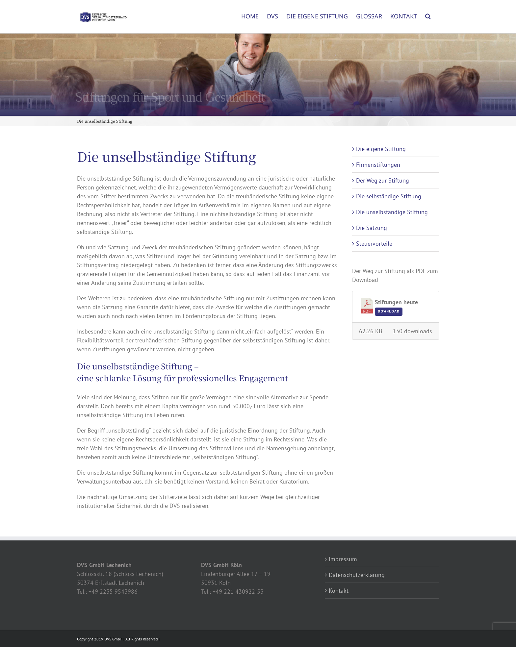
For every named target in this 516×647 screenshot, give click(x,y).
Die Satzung (371, 228)
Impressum (343, 559)
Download (389, 311)
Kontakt (338, 590)
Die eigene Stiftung (381, 149)
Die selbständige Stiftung (388, 196)
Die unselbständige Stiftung (392, 212)
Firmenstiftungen (378, 164)
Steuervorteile (374, 243)
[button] (428, 14)
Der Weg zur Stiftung (382, 180)
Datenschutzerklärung (357, 575)
